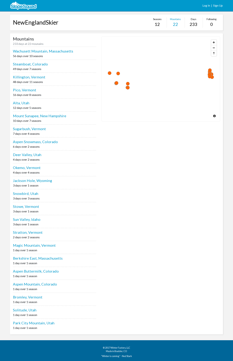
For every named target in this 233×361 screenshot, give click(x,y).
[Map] (160, 79)
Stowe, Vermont (26, 206)
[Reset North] (214, 53)
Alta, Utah (21, 103)
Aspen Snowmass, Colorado (35, 141)
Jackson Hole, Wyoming (32, 180)
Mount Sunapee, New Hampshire (39, 116)
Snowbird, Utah (25, 193)
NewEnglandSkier (35, 22)
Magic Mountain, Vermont (34, 245)
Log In (206, 5)
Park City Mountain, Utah (33, 323)
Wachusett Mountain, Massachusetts (43, 51)
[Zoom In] (214, 42)
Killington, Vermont (29, 77)
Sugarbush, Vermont (29, 129)
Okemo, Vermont (27, 167)
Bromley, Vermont (27, 297)
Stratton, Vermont (28, 232)
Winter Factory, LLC (120, 347)
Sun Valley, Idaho (26, 219)
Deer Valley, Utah (27, 154)
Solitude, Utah (24, 310)
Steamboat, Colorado (30, 64)
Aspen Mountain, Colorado (35, 284)
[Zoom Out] (214, 48)
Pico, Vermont (24, 90)
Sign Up (218, 5)
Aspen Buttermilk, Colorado (36, 271)
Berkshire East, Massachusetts (38, 258)
